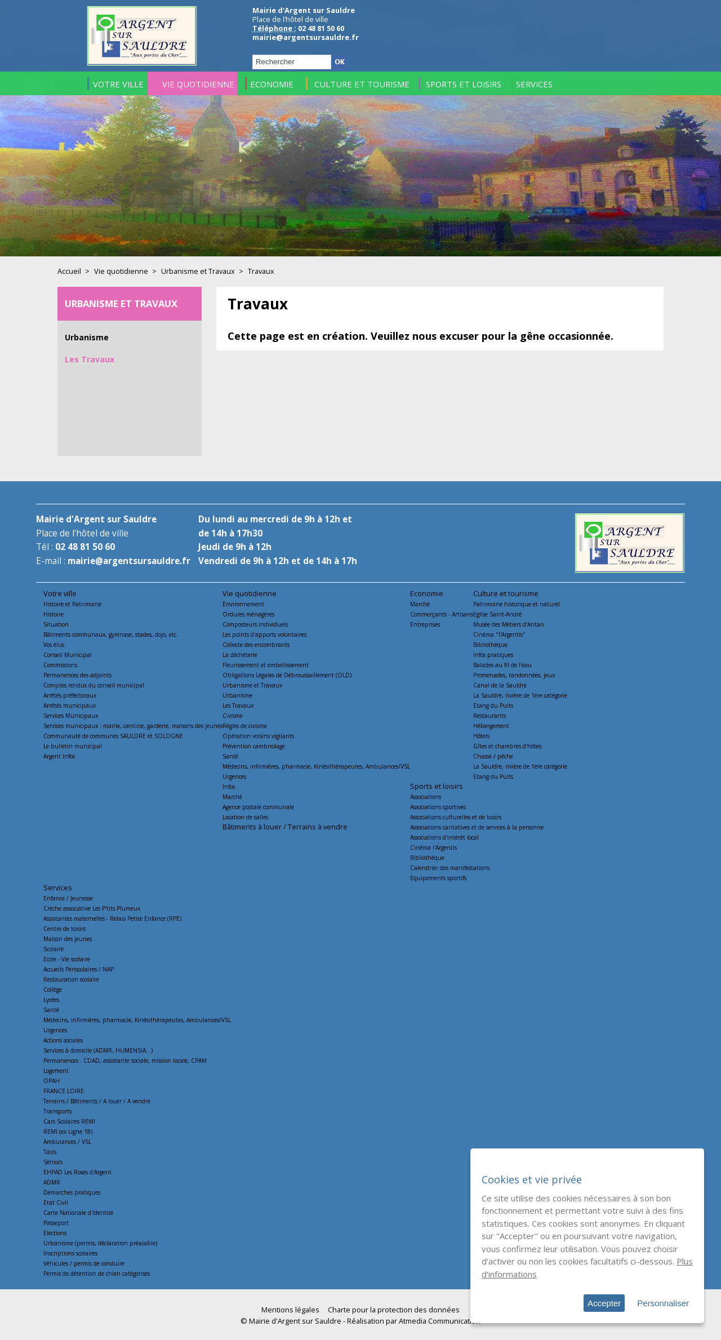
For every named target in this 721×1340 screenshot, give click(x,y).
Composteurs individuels (255, 624)
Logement (56, 1071)
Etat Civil (55, 1202)
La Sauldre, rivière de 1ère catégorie (520, 695)
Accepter (604, 1303)
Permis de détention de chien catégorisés (96, 1273)
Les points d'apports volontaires (264, 634)
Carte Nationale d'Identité (78, 1213)
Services (57, 887)
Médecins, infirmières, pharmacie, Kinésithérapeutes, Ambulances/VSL (316, 766)
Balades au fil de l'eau (502, 665)
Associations (425, 797)
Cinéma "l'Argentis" (499, 634)
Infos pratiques (493, 655)
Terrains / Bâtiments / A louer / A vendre (96, 1101)
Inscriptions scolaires (70, 1253)
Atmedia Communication (439, 1321)
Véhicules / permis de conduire (83, 1263)
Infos (228, 787)
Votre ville (60, 593)
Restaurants (489, 716)
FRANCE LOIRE (63, 1091)
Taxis (49, 1152)
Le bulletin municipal (72, 746)
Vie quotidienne (121, 271)
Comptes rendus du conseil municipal (93, 685)
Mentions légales (290, 1309)
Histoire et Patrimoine (72, 604)
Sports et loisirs (436, 786)
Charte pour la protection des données (394, 1309)
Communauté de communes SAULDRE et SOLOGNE (113, 736)
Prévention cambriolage (253, 746)
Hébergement (491, 726)
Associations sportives (438, 807)
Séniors (53, 1162)
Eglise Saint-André (497, 614)
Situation (56, 624)
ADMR (51, 1182)
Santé (230, 756)
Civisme (232, 716)
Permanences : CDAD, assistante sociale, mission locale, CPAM (125, 1060)
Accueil (69, 271)
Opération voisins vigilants (258, 736)
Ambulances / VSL (67, 1142)
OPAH (51, 1081)
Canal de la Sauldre (500, 685)
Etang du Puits (493, 705)
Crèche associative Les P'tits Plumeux (91, 908)
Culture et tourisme (505, 593)
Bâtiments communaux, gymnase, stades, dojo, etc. (110, 634)
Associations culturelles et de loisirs (455, 817)
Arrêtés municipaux (69, 705)
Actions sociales (63, 1040)
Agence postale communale (258, 807)
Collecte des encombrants (256, 645)
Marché (232, 797)
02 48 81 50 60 (85, 547)
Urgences (234, 776)
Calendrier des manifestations (449, 868)
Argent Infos (59, 756)
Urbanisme (87, 337)
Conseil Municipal (67, 655)
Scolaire (53, 949)
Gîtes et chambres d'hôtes (507, 746)
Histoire (53, 614)
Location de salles (245, 817)
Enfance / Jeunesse (68, 898)
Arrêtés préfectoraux (69, 695)
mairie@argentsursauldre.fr (305, 37)
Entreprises (425, 624)
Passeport (56, 1223)
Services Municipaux (70, 716)
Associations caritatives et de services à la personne (477, 827)
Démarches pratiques (71, 1192)
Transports (57, 1111)
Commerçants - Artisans (441, 614)
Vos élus (53, 645)
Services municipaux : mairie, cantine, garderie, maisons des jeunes (132, 726)
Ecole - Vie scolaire (66, 959)
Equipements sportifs (438, 878)
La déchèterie (239, 655)
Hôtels (481, 736)
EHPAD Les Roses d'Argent (77, 1172)
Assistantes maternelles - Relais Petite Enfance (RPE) (112, 918)
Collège (52, 989)
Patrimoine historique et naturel (516, 604)
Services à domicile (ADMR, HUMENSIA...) (98, 1050)
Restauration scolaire (71, 979)
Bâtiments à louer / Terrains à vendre (285, 827)
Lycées (51, 1000)
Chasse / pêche (493, 756)
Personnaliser (663, 1303)
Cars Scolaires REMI (69, 1121)
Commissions (60, 665)
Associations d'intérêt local (444, 837)
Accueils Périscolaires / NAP (78, 969)
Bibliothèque (490, 645)
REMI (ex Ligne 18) (67, 1131)
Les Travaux (89, 359)
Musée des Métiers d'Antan (508, 624)
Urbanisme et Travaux (198, 271)
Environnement (243, 604)
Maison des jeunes (67, 939)
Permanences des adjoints (77, 675)
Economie (426, 593)
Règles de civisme (244, 726)
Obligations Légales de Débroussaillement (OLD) (286, 675)
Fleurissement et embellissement (265, 665)
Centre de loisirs (64, 929)
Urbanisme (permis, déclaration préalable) (100, 1243)
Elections (54, 1233)
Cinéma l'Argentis (433, 847)
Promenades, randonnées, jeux (514, 675)
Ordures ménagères (248, 614)
